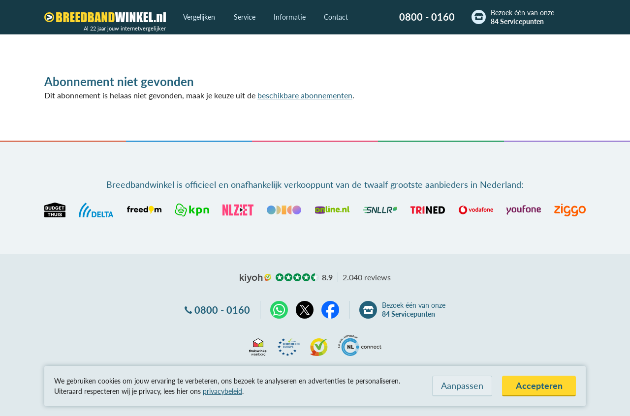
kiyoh (255, 278)
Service (244, 17)
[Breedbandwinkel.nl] (105, 17)
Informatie (290, 17)
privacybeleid (222, 391)
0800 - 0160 (427, 17)
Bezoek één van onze (522, 17)
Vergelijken (199, 17)
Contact (336, 17)
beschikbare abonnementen (304, 95)
